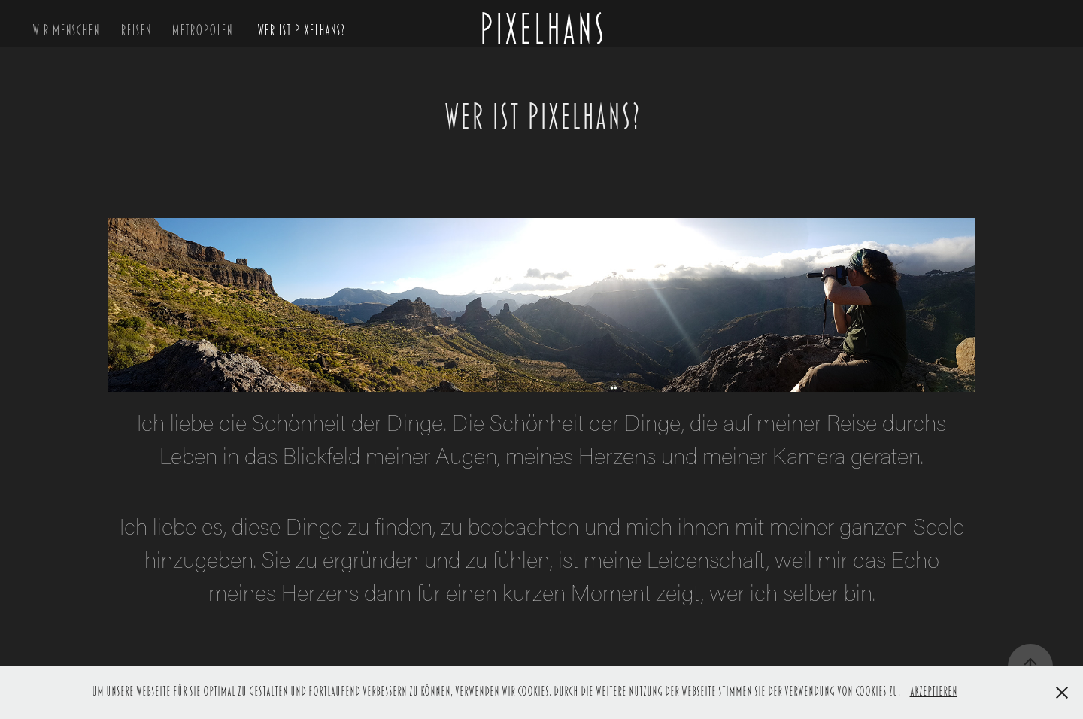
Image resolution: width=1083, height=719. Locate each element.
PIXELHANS (541, 30)
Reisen (135, 30)
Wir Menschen (65, 30)
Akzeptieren (933, 692)
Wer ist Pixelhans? (300, 30)
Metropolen (201, 30)
